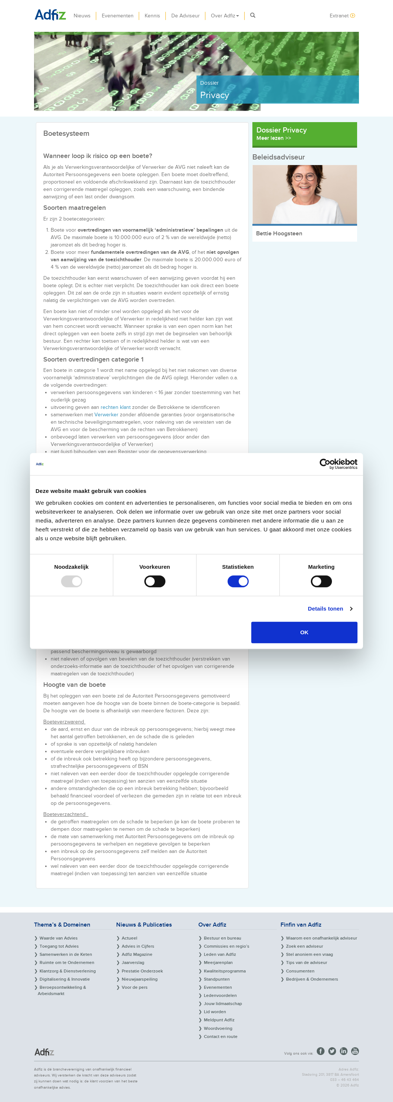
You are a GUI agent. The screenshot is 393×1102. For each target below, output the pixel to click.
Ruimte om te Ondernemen (67, 962)
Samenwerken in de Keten (66, 954)
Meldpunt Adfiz (219, 1020)
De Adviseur (185, 16)
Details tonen (325, 608)
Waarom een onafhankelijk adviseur (321, 938)
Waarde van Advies (59, 938)
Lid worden (215, 1012)
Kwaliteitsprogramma (225, 971)
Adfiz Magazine (137, 954)
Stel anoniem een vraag (309, 954)
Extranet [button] (342, 16)
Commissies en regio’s (226, 946)
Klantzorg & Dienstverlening (68, 971)
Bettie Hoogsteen (279, 233)
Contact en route (221, 1036)
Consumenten (300, 971)
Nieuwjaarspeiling (140, 979)
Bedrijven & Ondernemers (312, 979)
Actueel (129, 938)
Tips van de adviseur (306, 962)
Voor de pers (135, 987)
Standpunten (217, 979)
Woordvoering (218, 1028)
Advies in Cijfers (138, 946)
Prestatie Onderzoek (142, 971)
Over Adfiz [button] (225, 16)
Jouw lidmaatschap (223, 1004)
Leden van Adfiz (220, 954)
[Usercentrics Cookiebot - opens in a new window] (325, 464)
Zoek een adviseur (304, 946)
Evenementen (118, 16)
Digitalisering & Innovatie (65, 979)
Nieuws (82, 16)
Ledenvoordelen (220, 995)
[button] (253, 15)
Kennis (152, 16)
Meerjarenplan (218, 962)
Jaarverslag (133, 962)
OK (304, 632)
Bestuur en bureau (222, 938)
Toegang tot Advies (59, 946)
